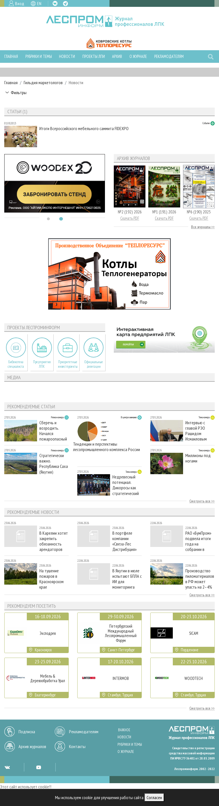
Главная (11, 56)
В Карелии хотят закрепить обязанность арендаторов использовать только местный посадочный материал (53, 541)
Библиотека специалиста (16, 364)
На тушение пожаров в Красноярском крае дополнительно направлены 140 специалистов (53, 578)
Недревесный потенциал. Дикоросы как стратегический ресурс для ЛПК (125, 485)
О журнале (138, 56)
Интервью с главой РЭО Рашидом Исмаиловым (196, 430)
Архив (117, 56)
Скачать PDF (129, 218)
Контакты (77, 746)
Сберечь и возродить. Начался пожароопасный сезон (53, 430)
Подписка (27, 731)
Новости (67, 56)
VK (55, 3)
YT (38, 767)
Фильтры (19, 92)
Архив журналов (32, 746)
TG (65, 3)
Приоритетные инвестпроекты (68, 364)
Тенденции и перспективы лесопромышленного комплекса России (106, 446)
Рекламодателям (169, 56)
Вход (19, 3)
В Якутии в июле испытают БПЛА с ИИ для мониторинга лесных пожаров (127, 578)
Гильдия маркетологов (43, 82)
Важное (124, 730)
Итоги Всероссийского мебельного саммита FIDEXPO (84, 128)
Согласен (154, 797)
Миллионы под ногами (198, 458)
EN (39, 3)
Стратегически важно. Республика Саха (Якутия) (53, 463)
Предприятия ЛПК (42, 364)
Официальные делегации (93, 364)
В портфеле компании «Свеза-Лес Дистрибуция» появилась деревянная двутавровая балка (124, 541)
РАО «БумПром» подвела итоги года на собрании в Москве (198, 541)
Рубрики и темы (38, 56)
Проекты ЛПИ (93, 56)
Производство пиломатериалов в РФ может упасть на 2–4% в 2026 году (199, 578)
